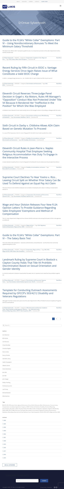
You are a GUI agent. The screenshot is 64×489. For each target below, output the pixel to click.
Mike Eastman (6, 396)
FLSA (10, 59)
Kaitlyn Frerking (6, 382)
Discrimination (17, 117)
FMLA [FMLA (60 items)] (30, 408)
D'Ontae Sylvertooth (8, 57)
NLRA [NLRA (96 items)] (3, 410)
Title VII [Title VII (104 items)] (41, 412)
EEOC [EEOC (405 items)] (17, 408)
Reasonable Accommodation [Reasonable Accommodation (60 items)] (32, 410)
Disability (26, 140)
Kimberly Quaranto (7, 386)
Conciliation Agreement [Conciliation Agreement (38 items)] (15, 407)
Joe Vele (4, 375)
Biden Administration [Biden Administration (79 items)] (45, 405)
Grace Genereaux (6, 369)
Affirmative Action (35, 309)
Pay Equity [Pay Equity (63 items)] (22, 410)
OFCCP (18, 311)
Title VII (28, 117)
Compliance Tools (37, 57)
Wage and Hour (30, 225)
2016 (5, 454)
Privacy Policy (43, 487)
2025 (5, 424)
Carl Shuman (5, 341)
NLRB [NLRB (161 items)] (7, 410)
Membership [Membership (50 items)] (55, 408)
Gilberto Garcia (6, 365)
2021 (5, 437)
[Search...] (32, 325)
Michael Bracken (6, 392)
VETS (30, 311)
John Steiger (5, 379)
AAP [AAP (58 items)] (5, 405)
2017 (5, 451)
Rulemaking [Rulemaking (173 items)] (10, 412)
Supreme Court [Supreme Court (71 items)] (27, 412)
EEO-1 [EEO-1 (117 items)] (13, 408)
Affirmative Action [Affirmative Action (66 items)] (13, 405)
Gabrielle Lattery (6, 358)
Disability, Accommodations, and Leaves (35, 138)
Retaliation (23, 117)
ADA (46, 83)
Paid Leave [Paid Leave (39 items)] (17, 410)
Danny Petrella (6, 355)
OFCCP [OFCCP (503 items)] (10, 410)
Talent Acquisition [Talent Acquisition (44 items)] (35, 412)
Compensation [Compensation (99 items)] (5, 407)
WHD (23, 227)
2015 (5, 458)
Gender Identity (20, 281)
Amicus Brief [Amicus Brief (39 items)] (31, 405)
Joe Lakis (4, 372)
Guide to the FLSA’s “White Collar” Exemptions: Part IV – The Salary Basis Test (31, 236)
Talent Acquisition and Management (14, 309)
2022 (5, 434)
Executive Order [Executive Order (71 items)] (22, 408)
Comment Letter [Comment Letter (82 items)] (54, 405)
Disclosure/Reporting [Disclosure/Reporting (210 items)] (50, 407)
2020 (5, 441)
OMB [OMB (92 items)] (13, 410)
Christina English (6, 348)
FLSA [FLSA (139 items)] (28, 408)
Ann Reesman (5, 335)
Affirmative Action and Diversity (33, 307)
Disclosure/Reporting (7, 311)
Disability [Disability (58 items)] (42, 407)
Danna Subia (5, 352)
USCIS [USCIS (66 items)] (45, 412)
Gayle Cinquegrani (7, 362)
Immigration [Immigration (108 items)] (39, 408)
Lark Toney (5, 389)
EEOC (3, 85)
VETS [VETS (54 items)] (48, 412)
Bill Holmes (5, 338)
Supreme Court (6, 196)
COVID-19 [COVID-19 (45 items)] (28, 407)
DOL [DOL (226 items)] (11, 408)
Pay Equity (23, 196)
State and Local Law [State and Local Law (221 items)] (18, 412)
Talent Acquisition (24, 311)
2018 (5, 447)
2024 (5, 427)
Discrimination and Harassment (33, 83)
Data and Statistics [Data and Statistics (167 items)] (35, 407)
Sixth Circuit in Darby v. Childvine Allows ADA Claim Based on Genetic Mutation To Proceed (31, 127)
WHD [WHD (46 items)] (59, 412)
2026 (5, 420)
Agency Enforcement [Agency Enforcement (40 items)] (23, 405)
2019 (5, 444)
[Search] (3, 325)
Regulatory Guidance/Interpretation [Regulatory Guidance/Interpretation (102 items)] (48, 410)
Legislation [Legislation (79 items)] (44, 408)
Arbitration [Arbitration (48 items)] (36, 405)
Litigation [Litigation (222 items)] (50, 408)
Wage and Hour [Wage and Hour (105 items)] (53, 412)
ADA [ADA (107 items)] (7, 405)
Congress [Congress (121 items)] (23, 407)
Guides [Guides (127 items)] (34, 408)
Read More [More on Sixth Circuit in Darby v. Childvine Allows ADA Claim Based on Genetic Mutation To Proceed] (59, 138)
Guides (13, 59)
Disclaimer (49, 487)
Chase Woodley (6, 345)
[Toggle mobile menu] (61, 6)
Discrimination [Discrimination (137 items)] (5, 408)
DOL (45, 249)
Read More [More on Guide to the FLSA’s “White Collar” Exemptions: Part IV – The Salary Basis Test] (59, 249)
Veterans (25, 309)
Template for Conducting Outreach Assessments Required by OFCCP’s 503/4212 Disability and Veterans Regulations (29, 293)
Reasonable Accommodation (9, 168)
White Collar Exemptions (21, 59)
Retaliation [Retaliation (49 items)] (4, 412)
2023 (5, 430)
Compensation (29, 57)
